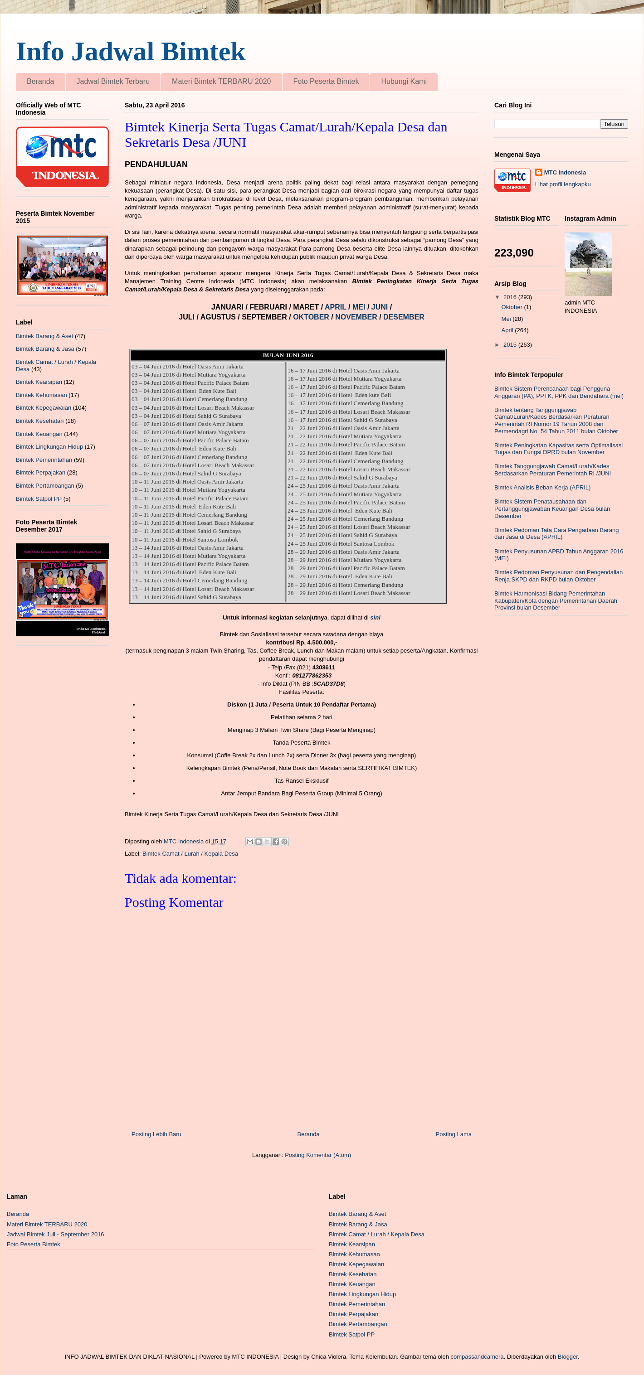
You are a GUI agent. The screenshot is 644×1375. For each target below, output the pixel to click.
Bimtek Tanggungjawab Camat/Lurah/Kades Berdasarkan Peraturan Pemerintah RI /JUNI (552, 470)
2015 (510, 344)
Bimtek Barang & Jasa (45, 348)
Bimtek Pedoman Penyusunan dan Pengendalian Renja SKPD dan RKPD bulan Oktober (558, 576)
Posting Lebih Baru (156, 1134)
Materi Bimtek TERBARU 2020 (221, 81)
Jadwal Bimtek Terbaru (113, 81)
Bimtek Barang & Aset (44, 336)
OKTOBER (311, 317)
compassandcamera (477, 1356)
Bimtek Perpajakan (40, 472)
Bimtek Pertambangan (45, 485)
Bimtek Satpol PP (39, 498)
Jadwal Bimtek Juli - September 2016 (55, 1234)
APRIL (336, 307)
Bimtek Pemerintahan (44, 459)
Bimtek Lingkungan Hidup (49, 446)
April (508, 330)
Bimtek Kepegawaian (43, 407)
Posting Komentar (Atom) (318, 1155)
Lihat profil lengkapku (563, 184)
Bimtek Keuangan (39, 434)
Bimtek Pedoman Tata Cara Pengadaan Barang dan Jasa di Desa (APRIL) (556, 534)
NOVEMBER (356, 317)
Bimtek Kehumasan (41, 395)
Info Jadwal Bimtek (131, 51)
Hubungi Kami (404, 81)
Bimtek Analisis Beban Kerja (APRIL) (542, 487)
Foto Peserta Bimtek (326, 81)
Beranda (40, 81)
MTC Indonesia (565, 172)
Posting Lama (454, 1134)
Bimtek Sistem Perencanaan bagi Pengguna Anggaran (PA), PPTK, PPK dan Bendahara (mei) (559, 392)
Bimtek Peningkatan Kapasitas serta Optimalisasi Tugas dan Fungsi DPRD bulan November (558, 449)
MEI (359, 307)
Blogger (568, 1356)
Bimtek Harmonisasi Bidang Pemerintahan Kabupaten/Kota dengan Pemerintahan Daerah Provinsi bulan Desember (555, 600)
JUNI (379, 307)
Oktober (513, 307)
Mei (507, 318)
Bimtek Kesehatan (40, 420)
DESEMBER (403, 317)
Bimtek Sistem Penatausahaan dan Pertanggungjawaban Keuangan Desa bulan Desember (552, 508)
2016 (510, 297)
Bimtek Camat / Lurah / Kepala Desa (190, 853)
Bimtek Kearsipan (39, 381)
